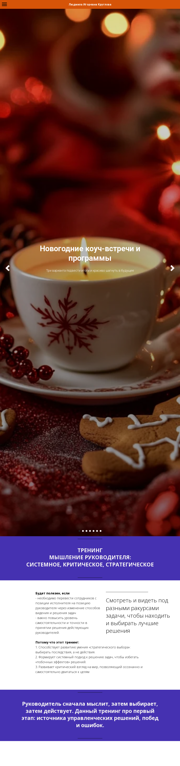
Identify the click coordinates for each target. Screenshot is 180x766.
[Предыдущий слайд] (7, 268)
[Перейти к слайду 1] (79, 531)
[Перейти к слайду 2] (83, 531)
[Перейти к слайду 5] (93, 531)
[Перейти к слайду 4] (90, 531)
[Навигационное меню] (4, 4)
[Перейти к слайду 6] (97, 531)
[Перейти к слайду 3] (86, 531)
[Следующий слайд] (172, 268)
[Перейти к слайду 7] (100, 531)
